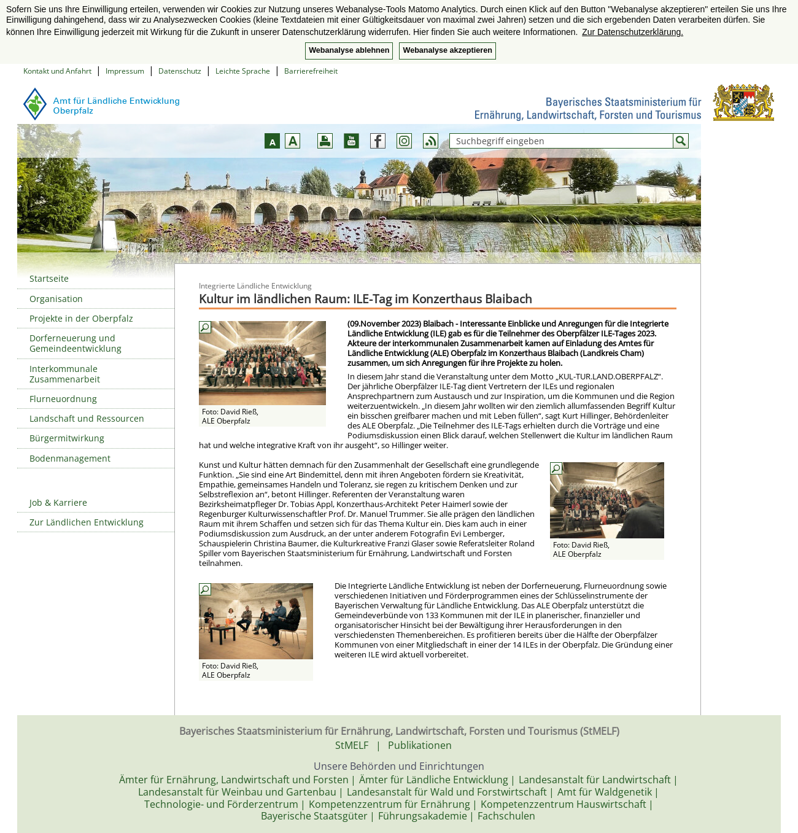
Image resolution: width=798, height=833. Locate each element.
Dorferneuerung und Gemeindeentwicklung (75, 343)
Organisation (56, 298)
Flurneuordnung (63, 399)
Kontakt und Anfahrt (57, 71)
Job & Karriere (58, 502)
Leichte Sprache (242, 71)
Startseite (49, 278)
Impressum (125, 71)
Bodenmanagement (69, 458)
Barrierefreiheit (311, 71)
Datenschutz (179, 71)
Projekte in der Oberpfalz (81, 318)
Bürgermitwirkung (66, 438)
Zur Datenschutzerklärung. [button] (632, 32)
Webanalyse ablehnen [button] (349, 50)
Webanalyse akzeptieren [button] (447, 50)
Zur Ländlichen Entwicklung (86, 522)
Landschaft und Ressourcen (86, 418)
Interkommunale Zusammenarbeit (64, 374)
